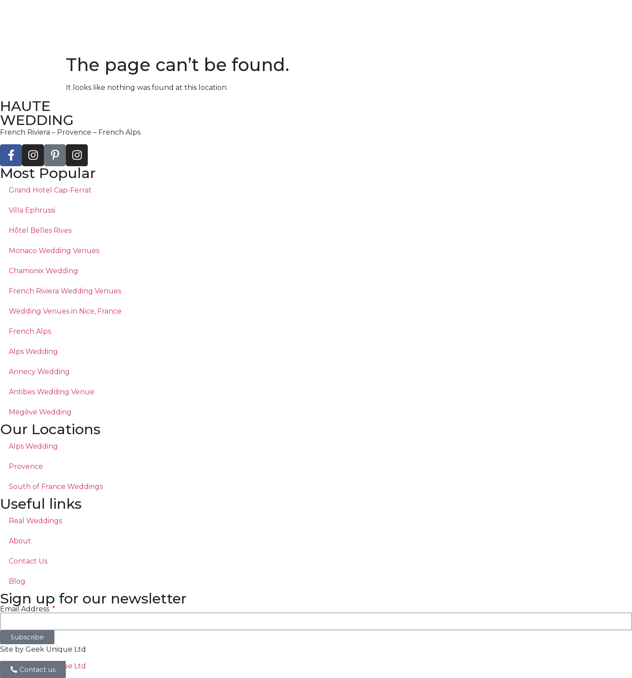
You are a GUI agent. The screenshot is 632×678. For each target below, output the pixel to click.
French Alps (30, 331)
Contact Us (28, 561)
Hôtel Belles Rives (40, 230)
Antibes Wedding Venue (51, 392)
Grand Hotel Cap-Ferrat (50, 190)
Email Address (25, 609)
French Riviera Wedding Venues (65, 291)
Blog (17, 581)
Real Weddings (35, 521)
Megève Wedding (40, 412)
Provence (26, 466)
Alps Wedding (33, 351)
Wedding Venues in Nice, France (65, 311)
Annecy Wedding (39, 372)
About (20, 541)
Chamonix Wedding (43, 271)
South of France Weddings (56, 486)
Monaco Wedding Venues (54, 250)
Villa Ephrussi (32, 210)
